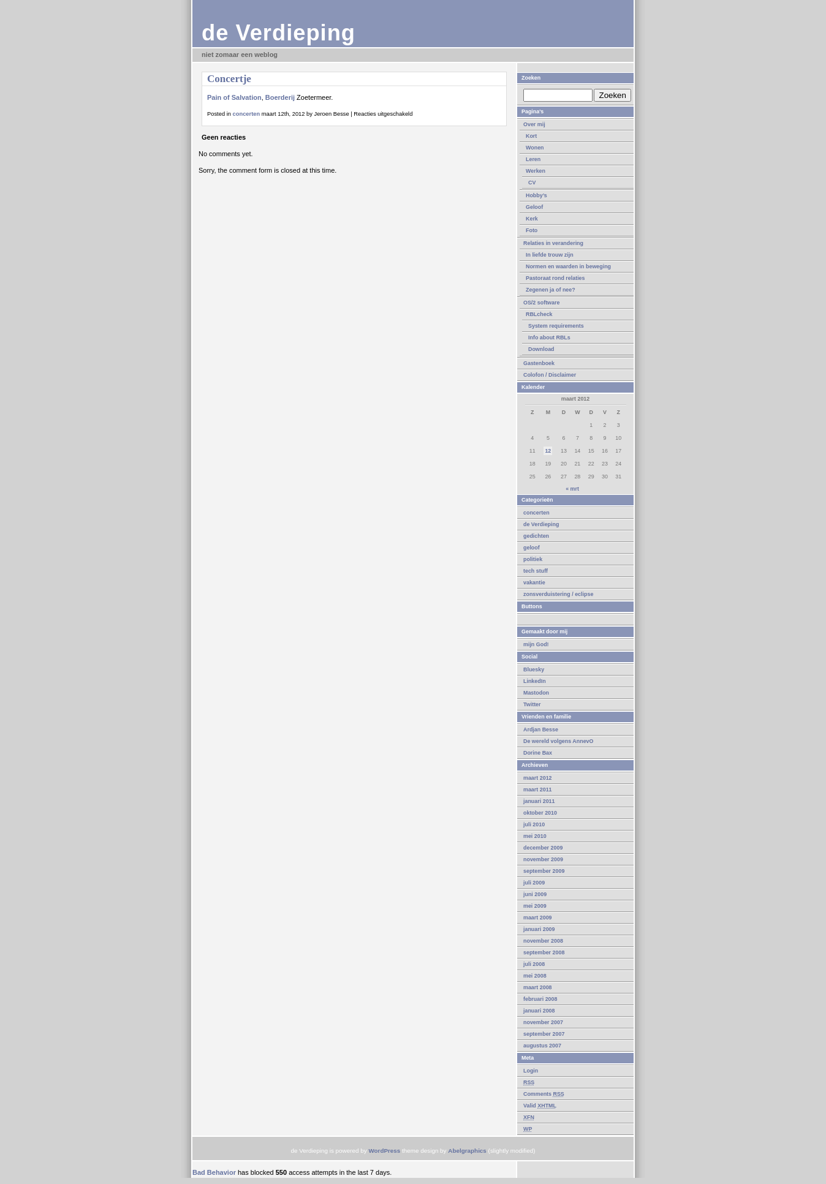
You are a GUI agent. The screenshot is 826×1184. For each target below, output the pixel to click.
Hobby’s (536, 195)
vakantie (534, 582)
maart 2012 (537, 778)
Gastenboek (539, 363)
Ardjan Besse (540, 729)
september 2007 (543, 1034)
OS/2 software (541, 303)
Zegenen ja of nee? (550, 290)
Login (530, 1071)
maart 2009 (537, 917)
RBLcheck (539, 314)
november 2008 (543, 941)
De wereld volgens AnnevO (558, 741)
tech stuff (535, 571)
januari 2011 (539, 801)
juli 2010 (534, 824)
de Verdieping (278, 32)
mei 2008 (535, 976)
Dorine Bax (537, 753)
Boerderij (280, 97)
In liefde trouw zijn (550, 255)
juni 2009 (535, 894)
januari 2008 (539, 1011)
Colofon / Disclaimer (549, 375)
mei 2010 (535, 836)
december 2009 (543, 848)
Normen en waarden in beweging (568, 266)
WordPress (384, 1150)
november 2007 (543, 1022)
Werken (535, 171)
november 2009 (543, 859)
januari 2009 (539, 929)
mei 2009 (535, 906)
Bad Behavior (214, 1172)
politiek (532, 559)
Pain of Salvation (234, 97)
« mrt (572, 489)
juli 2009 (534, 883)
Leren (533, 159)
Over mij (534, 124)
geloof (531, 548)
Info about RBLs (549, 337)
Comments (543, 1094)
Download (541, 349)
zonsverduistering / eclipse (558, 594)
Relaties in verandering (553, 243)
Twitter (532, 704)
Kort (531, 136)
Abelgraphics (467, 1150)
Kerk (532, 219)
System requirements (556, 326)
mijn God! (536, 644)
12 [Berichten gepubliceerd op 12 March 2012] (548, 451)
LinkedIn (534, 681)
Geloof (534, 207)
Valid (539, 1106)
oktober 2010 (540, 813)
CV (532, 182)
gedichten (536, 536)
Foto (531, 230)
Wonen (535, 148)
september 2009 (543, 871)
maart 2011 (537, 789)
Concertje (229, 79)
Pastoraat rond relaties (555, 278)
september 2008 (543, 952)
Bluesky (533, 669)
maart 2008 (537, 987)
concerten (536, 513)
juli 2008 (534, 964)
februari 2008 (540, 999)
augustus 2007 (542, 1046)
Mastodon (536, 693)
